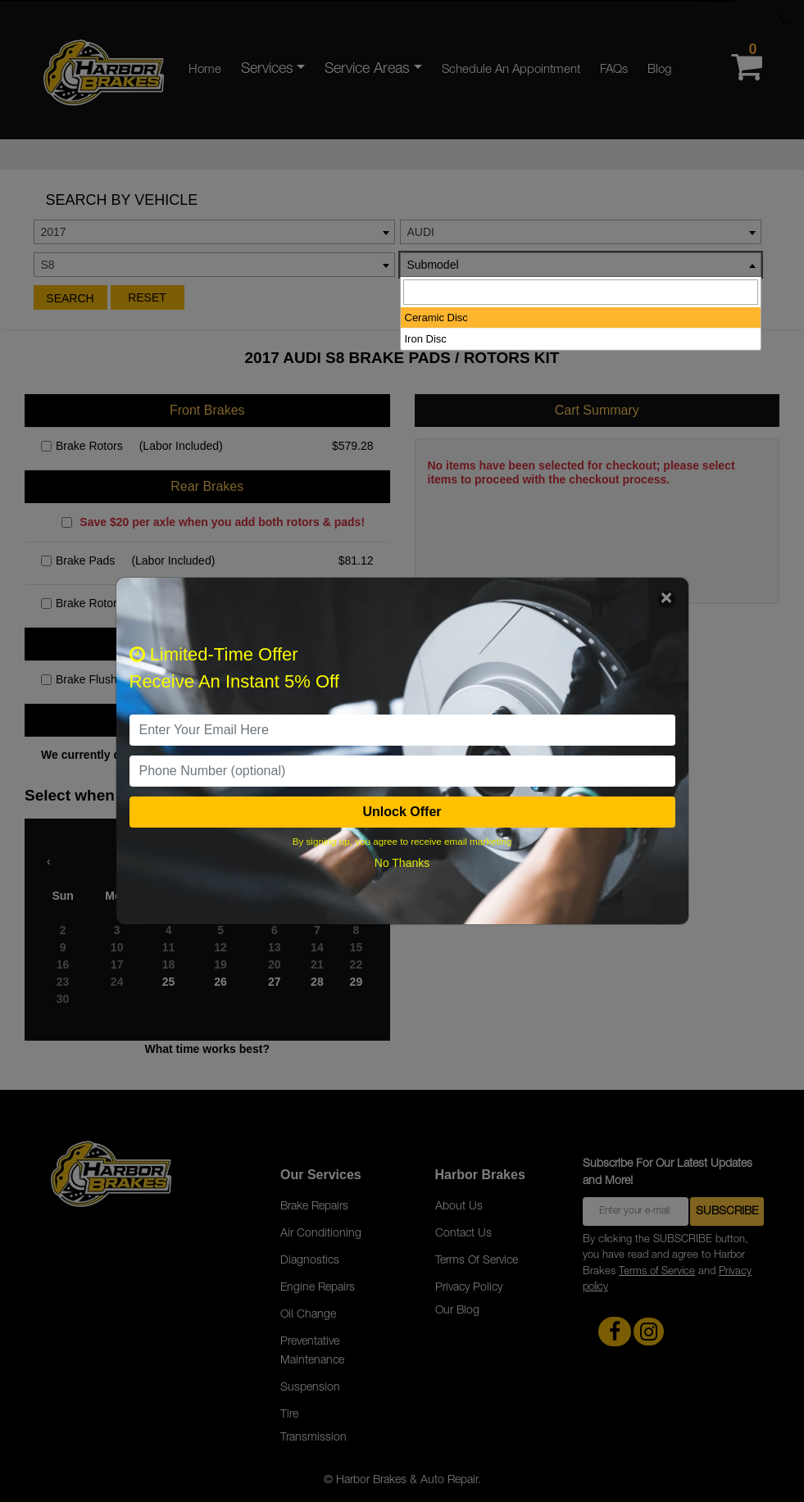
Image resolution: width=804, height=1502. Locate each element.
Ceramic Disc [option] (436, 317)
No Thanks (402, 862)
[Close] (666, 599)
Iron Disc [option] (426, 339)
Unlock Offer (401, 812)
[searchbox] (580, 292)
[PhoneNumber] (402, 771)
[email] (402, 730)
